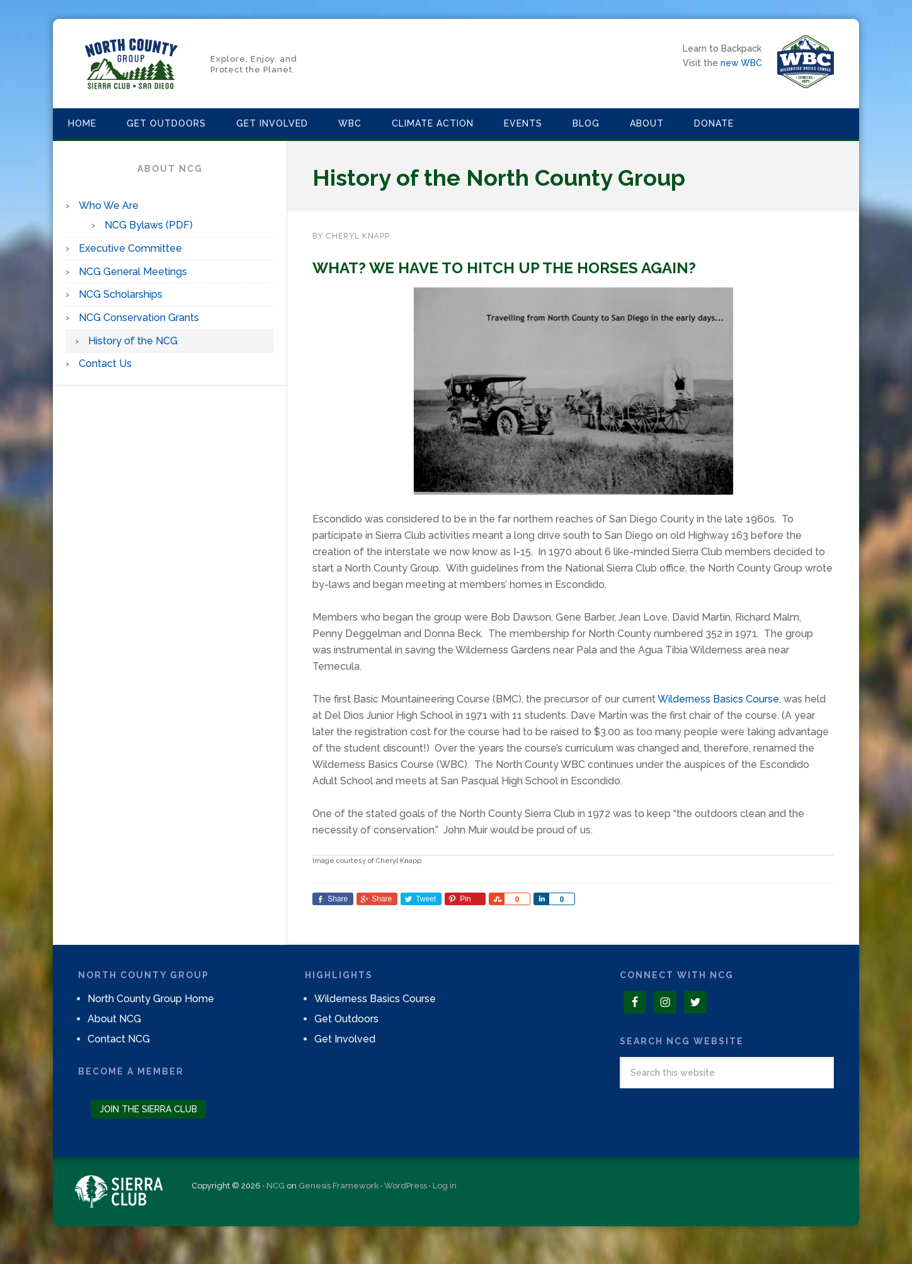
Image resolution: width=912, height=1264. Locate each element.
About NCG (114, 1019)
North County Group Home (151, 999)
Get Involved (344, 1039)
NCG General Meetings (133, 272)
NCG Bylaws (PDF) (149, 225)
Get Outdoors (346, 1019)
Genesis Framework (339, 1185)
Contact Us (105, 364)
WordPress (405, 1185)
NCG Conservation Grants (139, 318)
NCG (275, 1185)
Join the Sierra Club (148, 1109)
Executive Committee (130, 248)
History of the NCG (133, 341)
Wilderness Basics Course (718, 699)
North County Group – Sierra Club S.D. (131, 63)
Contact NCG (119, 1039)
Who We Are (109, 206)
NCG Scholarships (120, 294)
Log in (445, 1185)
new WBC (742, 63)
